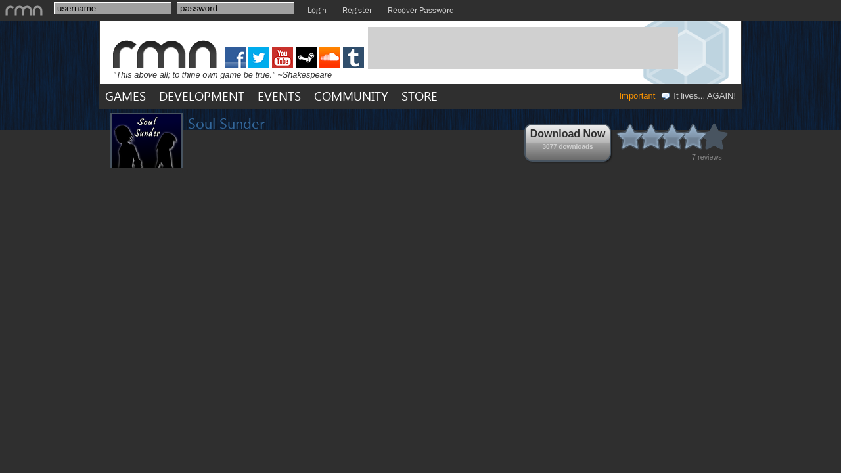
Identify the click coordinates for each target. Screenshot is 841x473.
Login (317, 10)
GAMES (125, 95)
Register (357, 10)
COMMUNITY (351, 95)
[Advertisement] (523, 48)
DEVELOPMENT (201, 95)
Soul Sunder (226, 123)
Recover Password (421, 10)
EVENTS (279, 95)
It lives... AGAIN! (698, 96)
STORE (419, 95)
